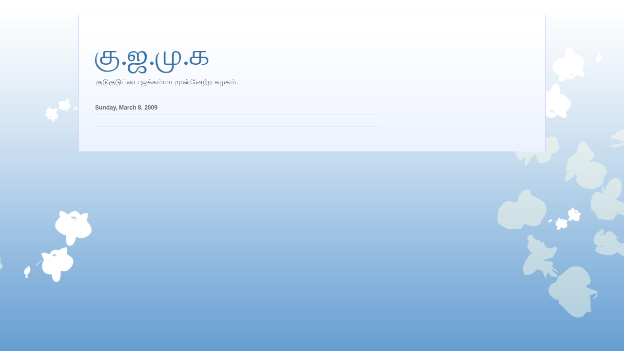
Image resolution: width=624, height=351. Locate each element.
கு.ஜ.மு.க (152, 55)
